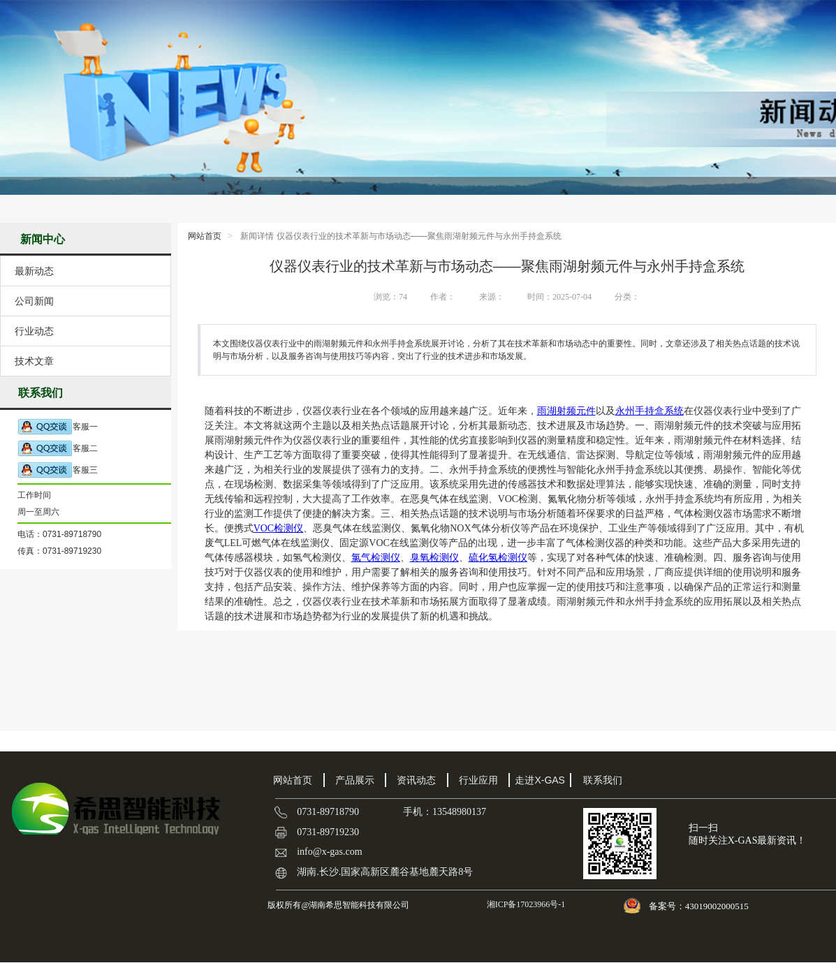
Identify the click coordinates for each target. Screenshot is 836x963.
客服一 (57, 427)
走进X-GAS (540, 780)
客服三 (57, 470)
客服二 (57, 448)
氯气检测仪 (375, 557)
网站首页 (204, 236)
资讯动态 (416, 780)
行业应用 (478, 780)
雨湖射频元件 (566, 411)
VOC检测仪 (279, 528)
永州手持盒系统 (649, 411)
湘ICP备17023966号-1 (525, 904)
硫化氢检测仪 (498, 557)
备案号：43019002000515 (700, 906)
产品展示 (354, 780)
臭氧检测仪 (434, 557)
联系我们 (602, 780)
